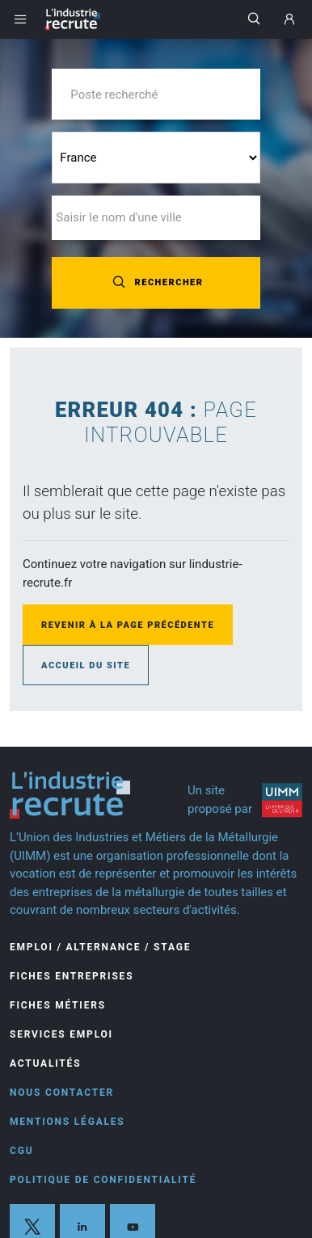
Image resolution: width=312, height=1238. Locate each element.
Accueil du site (85, 665)
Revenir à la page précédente (127, 625)
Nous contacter (62, 1092)
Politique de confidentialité (103, 1179)
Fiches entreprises (71, 976)
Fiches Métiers (58, 1005)
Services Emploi (61, 1034)
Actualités (45, 1063)
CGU (21, 1150)
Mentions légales (67, 1121)
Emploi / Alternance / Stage (100, 947)
